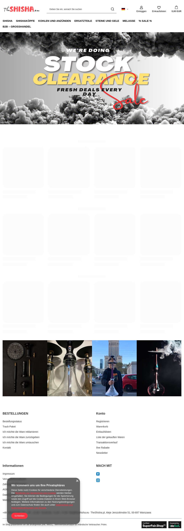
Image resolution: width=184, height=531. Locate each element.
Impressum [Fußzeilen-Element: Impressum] (9, 473)
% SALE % (145, 20)
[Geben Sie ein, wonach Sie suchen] (81, 9)
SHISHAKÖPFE (25, 20)
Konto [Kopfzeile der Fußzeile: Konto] (100, 413)
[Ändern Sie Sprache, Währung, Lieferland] (125, 9)
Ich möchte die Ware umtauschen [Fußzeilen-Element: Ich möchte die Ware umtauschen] (21, 442)
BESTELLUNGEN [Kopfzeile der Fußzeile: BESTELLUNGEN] (15, 413)
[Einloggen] (141, 9)
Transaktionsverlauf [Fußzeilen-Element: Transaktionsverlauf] (106, 442)
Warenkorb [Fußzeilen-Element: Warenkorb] (102, 426)
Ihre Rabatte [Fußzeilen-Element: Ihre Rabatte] (103, 447)
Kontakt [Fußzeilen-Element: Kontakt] (7, 447)
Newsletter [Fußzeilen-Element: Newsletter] (102, 452)
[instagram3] (114, 368)
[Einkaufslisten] (159, 9)
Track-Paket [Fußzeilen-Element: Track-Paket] (9, 426)
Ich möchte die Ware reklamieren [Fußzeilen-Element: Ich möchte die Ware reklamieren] (20, 431)
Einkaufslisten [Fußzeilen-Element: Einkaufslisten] (103, 431)
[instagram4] (159, 368)
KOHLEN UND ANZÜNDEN (54, 20)
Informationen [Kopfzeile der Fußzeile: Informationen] (13, 465)
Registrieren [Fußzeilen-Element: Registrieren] (102, 421)
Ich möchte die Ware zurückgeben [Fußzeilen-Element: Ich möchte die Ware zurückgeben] (21, 437)
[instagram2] (69, 368)
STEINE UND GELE (107, 20)
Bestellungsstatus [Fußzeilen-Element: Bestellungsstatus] (12, 421)
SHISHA (8, 20)
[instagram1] (25, 368)
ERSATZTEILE (83, 20)
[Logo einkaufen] (21, 9)
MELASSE (129, 20)
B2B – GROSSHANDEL (17, 26)
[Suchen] (112, 9)
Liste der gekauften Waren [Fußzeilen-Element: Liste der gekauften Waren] (110, 437)
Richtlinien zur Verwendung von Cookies (35, 493)
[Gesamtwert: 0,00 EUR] (176, 9)
